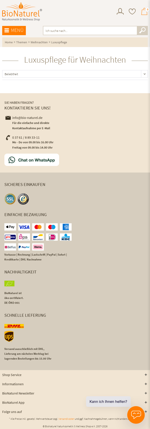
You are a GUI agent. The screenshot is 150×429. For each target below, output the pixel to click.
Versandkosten (66, 418)
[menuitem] (120, 12)
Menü (14, 30)
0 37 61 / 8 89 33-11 (22, 137)
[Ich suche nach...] (95, 30)
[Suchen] (142, 30)
